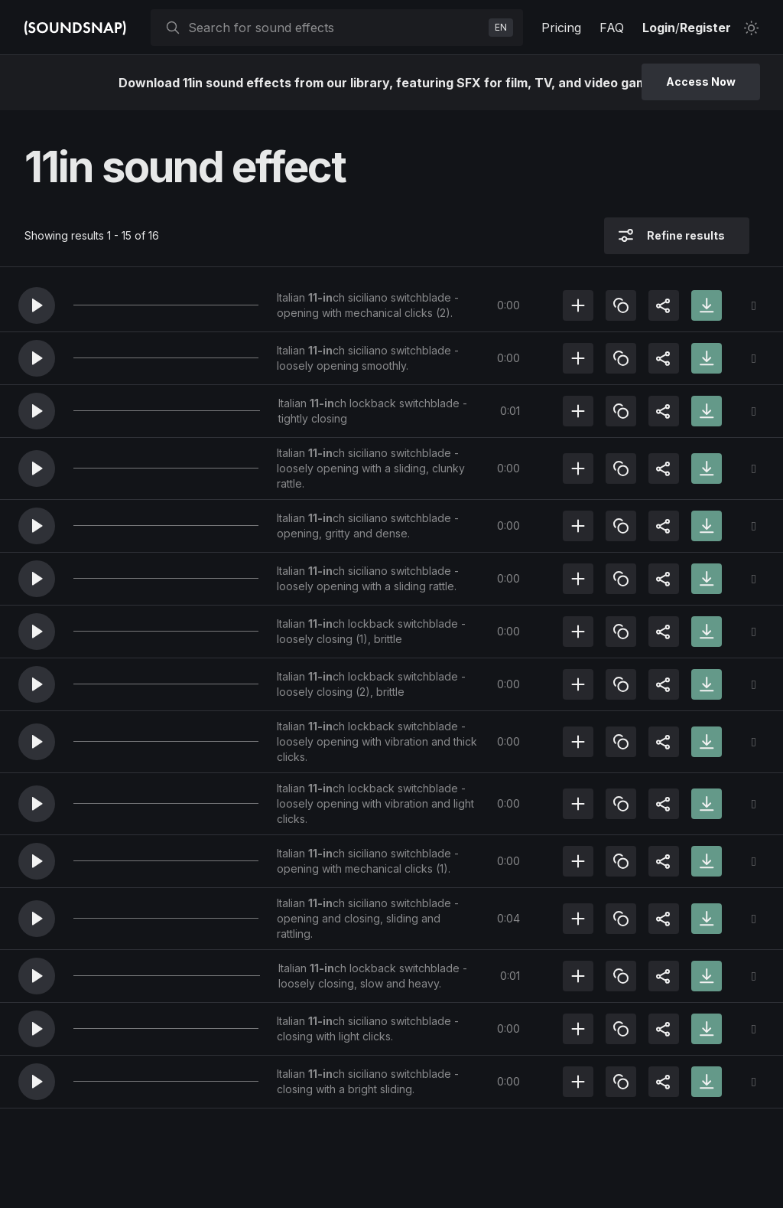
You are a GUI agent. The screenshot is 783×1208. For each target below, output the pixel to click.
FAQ (611, 27)
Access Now (701, 81)
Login (658, 27)
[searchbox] (335, 27)
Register (705, 27)
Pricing (561, 27)
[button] (36, 305)
